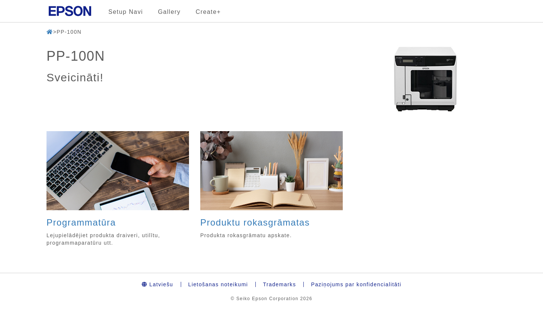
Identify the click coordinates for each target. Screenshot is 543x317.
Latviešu (157, 284)
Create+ (208, 12)
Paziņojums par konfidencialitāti (356, 284)
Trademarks (279, 284)
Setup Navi (125, 12)
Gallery (169, 12)
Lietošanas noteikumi (218, 284)
